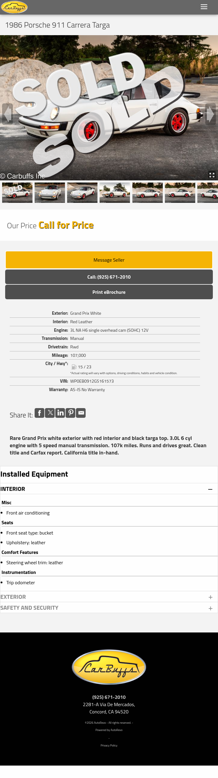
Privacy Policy (108, 745)
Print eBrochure (108, 292)
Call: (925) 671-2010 (109, 276)
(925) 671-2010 (109, 697)
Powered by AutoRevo (108, 730)
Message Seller (109, 259)
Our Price (22, 225)
